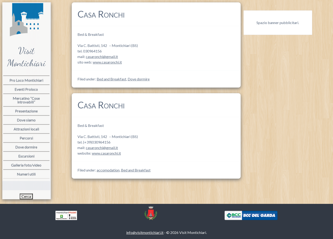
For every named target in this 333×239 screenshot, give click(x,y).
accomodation (108, 170)
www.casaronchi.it (107, 62)
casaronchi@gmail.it (102, 56)
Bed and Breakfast (111, 79)
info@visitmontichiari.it (144, 232)
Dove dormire (139, 79)
